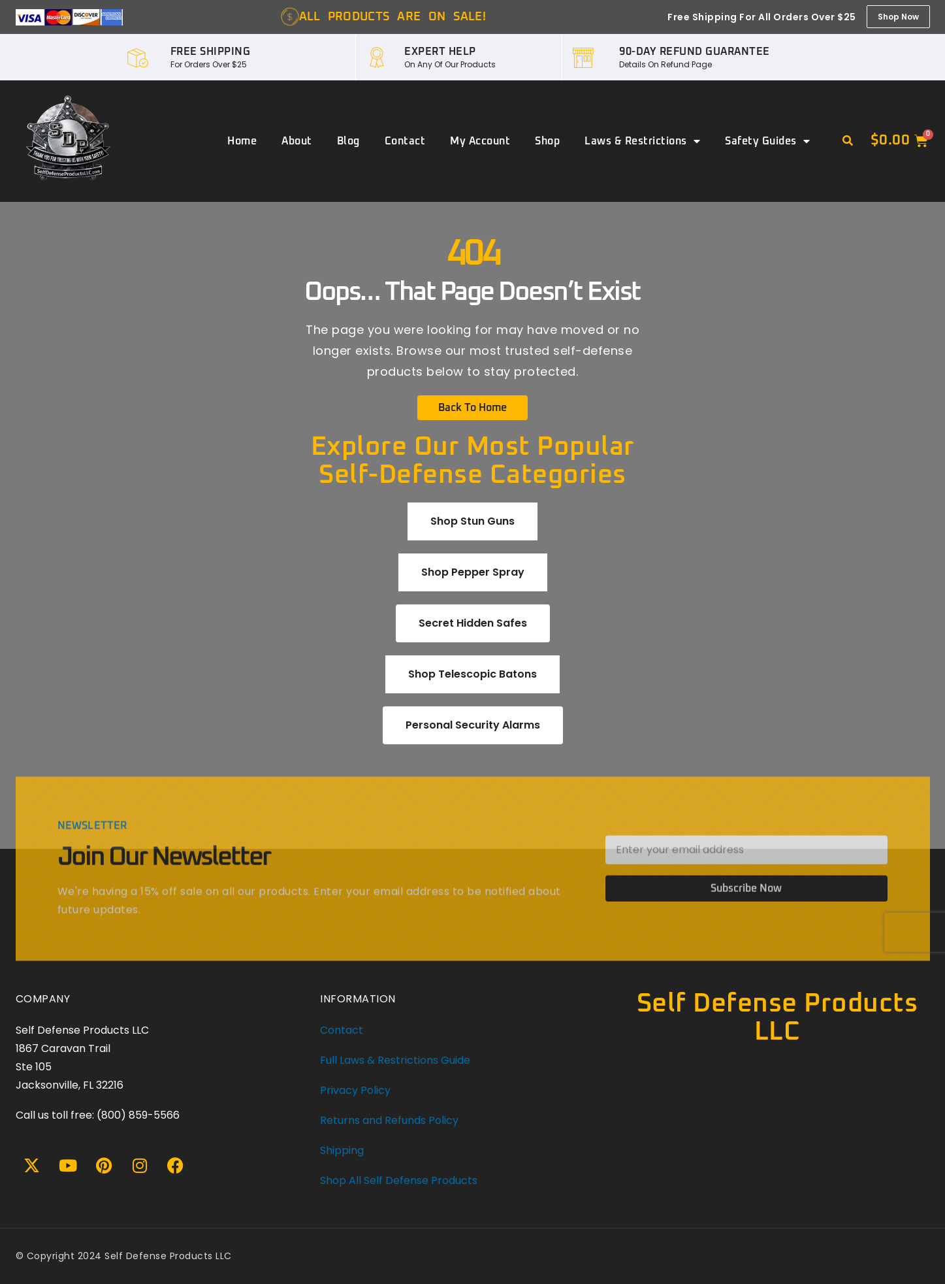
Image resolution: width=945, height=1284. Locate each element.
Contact (405, 141)
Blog (348, 141)
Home (242, 141)
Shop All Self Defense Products (398, 1180)
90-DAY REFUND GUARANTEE (694, 51)
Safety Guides (767, 141)
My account (480, 141)
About (296, 141)
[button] (848, 141)
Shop (547, 141)
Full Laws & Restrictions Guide (395, 1060)
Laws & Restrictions (642, 141)
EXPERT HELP (440, 51)
